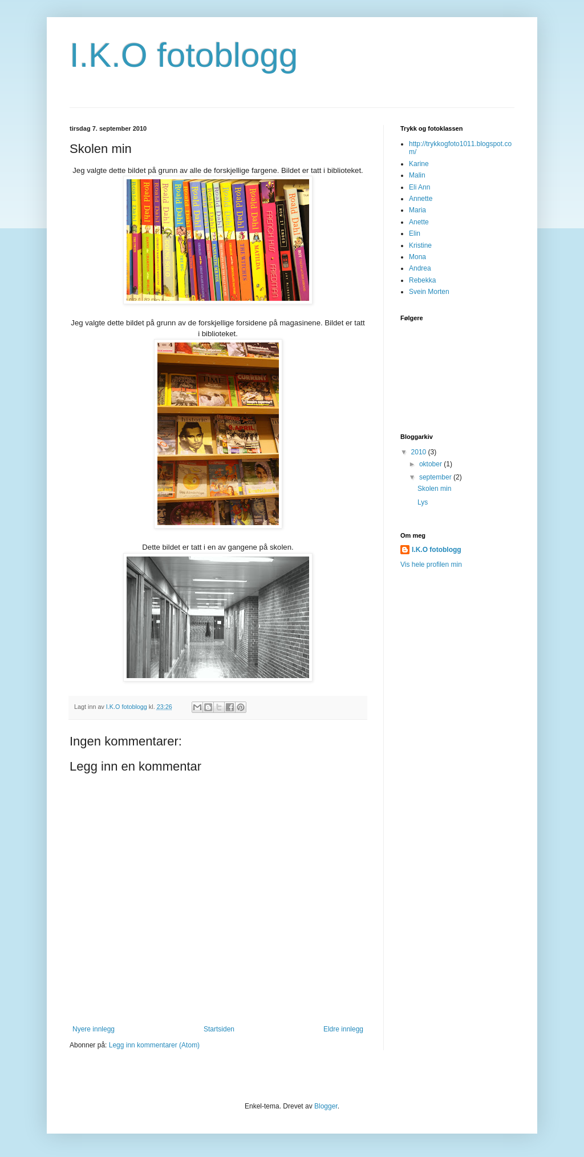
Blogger (326, 1106)
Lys (422, 502)
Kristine (420, 245)
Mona (417, 257)
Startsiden (219, 1029)
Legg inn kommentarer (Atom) (154, 1045)
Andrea (420, 268)
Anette (419, 222)
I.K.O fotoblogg (184, 55)
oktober (431, 464)
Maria (417, 210)
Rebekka (422, 280)
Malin (417, 175)
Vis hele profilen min (431, 565)
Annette (420, 199)
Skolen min (434, 489)
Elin (414, 233)
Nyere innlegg (93, 1029)
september (436, 477)
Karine (419, 164)
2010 (419, 452)
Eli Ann (419, 187)
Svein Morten (429, 292)
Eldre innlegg (343, 1029)
